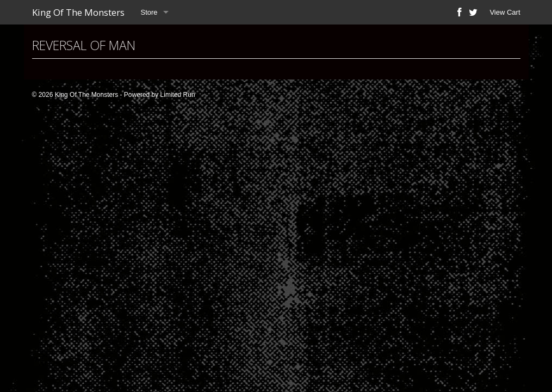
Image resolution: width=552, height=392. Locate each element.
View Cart (504, 12)
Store (149, 12)
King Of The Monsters (78, 12)
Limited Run (177, 95)
